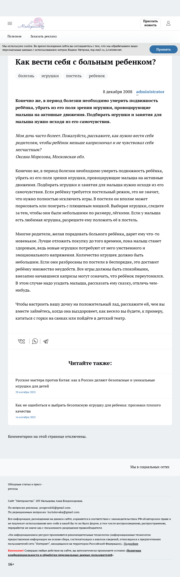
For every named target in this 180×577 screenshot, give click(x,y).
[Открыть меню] (9, 23)
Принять (163, 49)
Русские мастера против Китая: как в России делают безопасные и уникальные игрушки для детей (90, 386)
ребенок (97, 75)
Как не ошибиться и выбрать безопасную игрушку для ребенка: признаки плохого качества (90, 411)
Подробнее (131, 543)
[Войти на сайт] (168, 23)
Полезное (15, 36)
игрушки (50, 75)
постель (74, 75)
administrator (150, 91)
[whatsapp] (35, 341)
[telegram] (47, 341)
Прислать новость (150, 23)
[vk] (22, 341)
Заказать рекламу (43, 36)
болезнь (26, 75)
